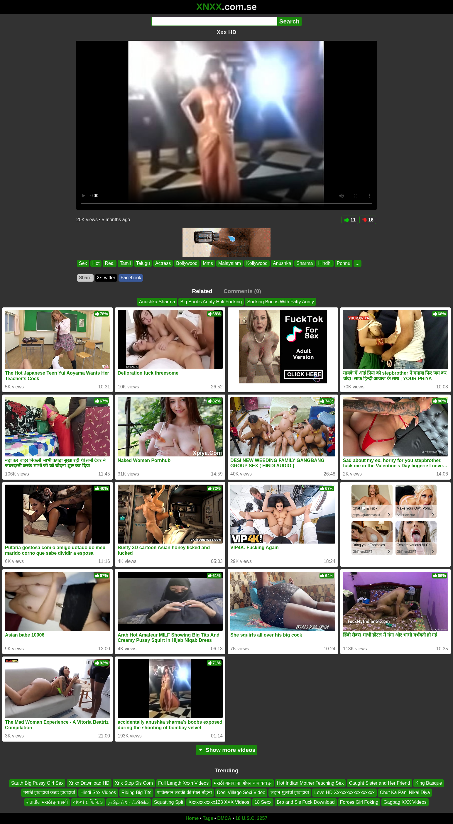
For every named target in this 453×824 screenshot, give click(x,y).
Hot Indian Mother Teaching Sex (310, 783)
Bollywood (186, 263)
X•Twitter (106, 277)
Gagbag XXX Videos (404, 801)
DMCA (224, 818)
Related (202, 291)
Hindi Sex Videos (98, 792)
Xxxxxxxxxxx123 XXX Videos (218, 801)
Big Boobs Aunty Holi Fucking (211, 301)
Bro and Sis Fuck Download (305, 801)
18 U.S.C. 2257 (251, 818)
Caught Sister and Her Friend (379, 783)
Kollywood (257, 263)
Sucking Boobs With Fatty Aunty (280, 301)
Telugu (143, 263)
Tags (208, 818)
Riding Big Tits (136, 792)
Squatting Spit (168, 801)
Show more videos (227, 750)
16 (367, 219)
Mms (208, 263)
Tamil (125, 263)
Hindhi (324, 263)
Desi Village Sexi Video (241, 792)
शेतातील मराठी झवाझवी (47, 801)
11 (350, 219)
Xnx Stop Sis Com (134, 783)
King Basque (428, 783)
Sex (83, 263)
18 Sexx (262, 801)
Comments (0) (242, 291)
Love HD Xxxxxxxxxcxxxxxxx (344, 792)
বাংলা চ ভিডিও (88, 801)
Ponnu (343, 263)
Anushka (282, 263)
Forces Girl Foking (359, 801)
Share (85, 277)
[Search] (214, 21)
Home (192, 818)
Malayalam (229, 263)
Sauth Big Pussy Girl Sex (37, 783)
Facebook (131, 277)
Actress (163, 263)
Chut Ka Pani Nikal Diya (405, 792)
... (357, 263)
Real (109, 263)
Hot (96, 263)
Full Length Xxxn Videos (183, 783)
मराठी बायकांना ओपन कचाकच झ (243, 783)
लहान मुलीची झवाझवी (290, 792)
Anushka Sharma (157, 301)
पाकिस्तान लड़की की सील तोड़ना (184, 792)
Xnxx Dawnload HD (89, 783)
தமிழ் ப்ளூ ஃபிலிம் (128, 801)
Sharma (304, 263)
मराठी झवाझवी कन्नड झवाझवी (49, 792)
